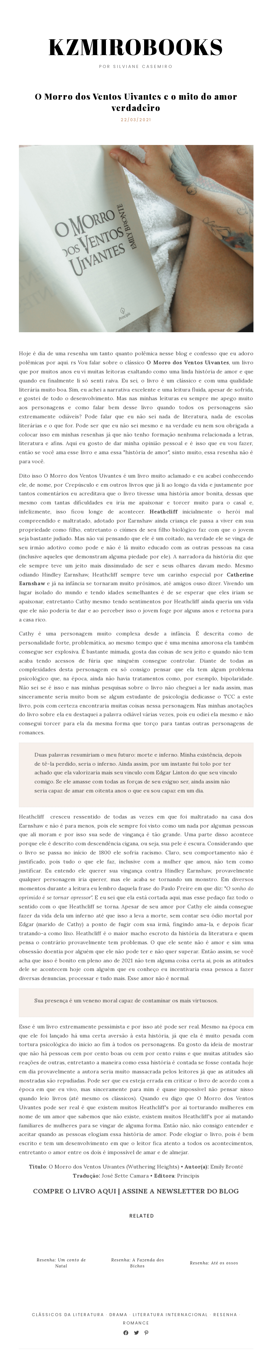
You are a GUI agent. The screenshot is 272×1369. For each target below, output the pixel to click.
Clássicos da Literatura (68, 1315)
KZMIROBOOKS (136, 46)
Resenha (225, 1315)
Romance (136, 1323)
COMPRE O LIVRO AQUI (74, 1191)
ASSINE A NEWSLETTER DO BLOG (180, 1191)
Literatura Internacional (170, 1315)
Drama (118, 1315)
